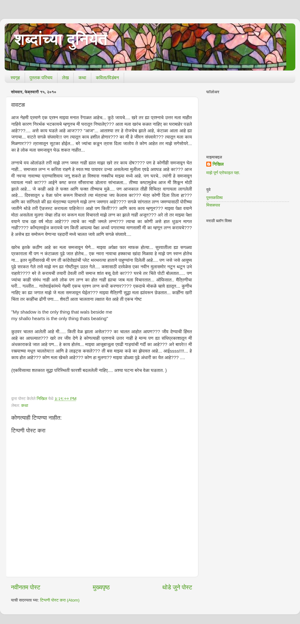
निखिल (218, 164)
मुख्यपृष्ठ (101, 587)
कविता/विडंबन (107, 77)
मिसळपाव (213, 205)
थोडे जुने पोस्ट (177, 587)
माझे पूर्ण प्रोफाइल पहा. (223, 172)
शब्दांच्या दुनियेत (61, 39)
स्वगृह (15, 77)
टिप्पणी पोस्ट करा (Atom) (59, 600)
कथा (82, 77)
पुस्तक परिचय (41, 77)
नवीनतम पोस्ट (25, 587)
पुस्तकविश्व (214, 197)
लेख (65, 77)
